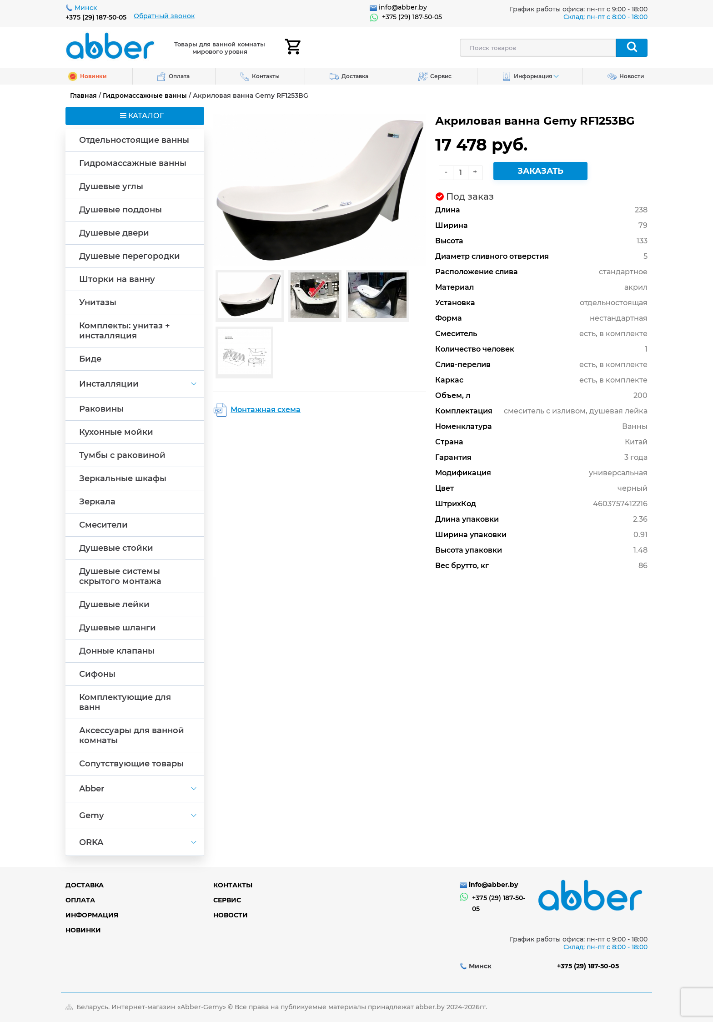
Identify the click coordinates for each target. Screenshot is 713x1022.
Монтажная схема (266, 409)
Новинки (83, 930)
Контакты (232, 885)
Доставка (84, 885)
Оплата (80, 900)
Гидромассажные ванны (145, 95)
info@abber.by (403, 7)
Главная (83, 95)
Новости (230, 915)
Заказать (540, 171)
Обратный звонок (164, 16)
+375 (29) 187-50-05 (95, 17)
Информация (91, 915)
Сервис (227, 900)
